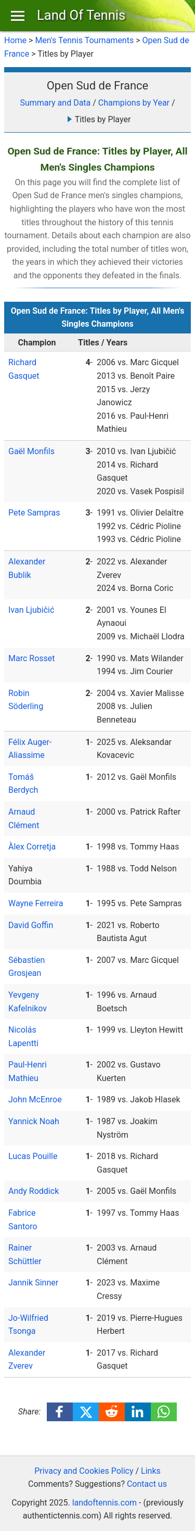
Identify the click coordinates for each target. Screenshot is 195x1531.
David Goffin (30, 925)
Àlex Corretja (32, 847)
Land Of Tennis (81, 15)
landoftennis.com (104, 1503)
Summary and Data (55, 103)
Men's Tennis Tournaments (84, 40)
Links (151, 1471)
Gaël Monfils (31, 451)
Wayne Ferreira (35, 903)
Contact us (147, 1484)
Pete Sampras (34, 513)
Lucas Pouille (33, 1156)
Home (15, 40)
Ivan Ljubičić (31, 610)
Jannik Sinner (33, 1283)
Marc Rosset (31, 658)
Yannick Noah (33, 1121)
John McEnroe (35, 1099)
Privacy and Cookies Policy (83, 1471)
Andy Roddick (33, 1191)
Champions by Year (134, 103)
